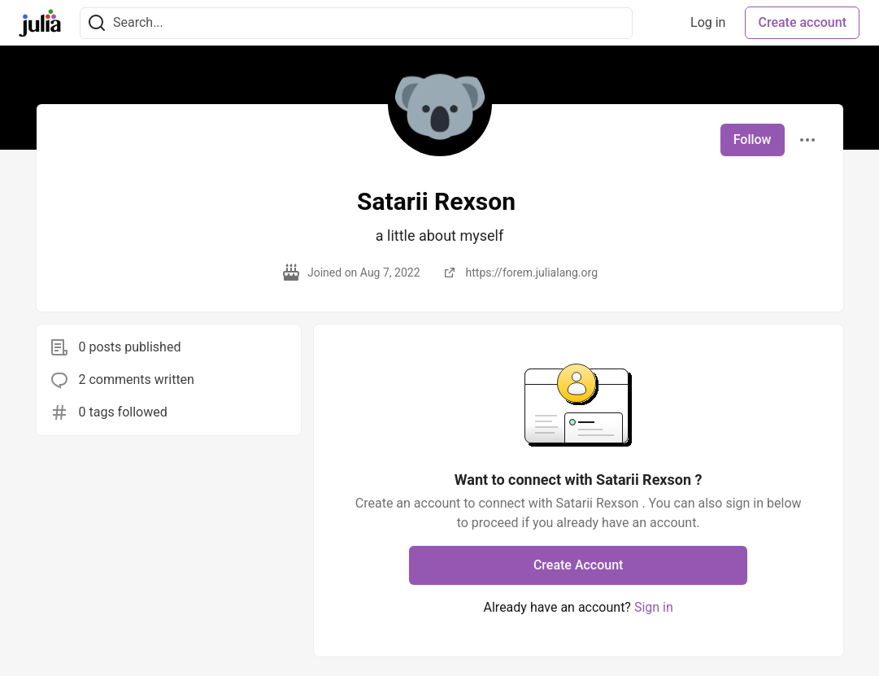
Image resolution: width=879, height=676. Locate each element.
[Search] (97, 23)
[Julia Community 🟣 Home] (40, 23)
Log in (707, 22)
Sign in (653, 607)
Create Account (578, 565)
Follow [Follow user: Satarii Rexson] (752, 139)
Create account (802, 22)
